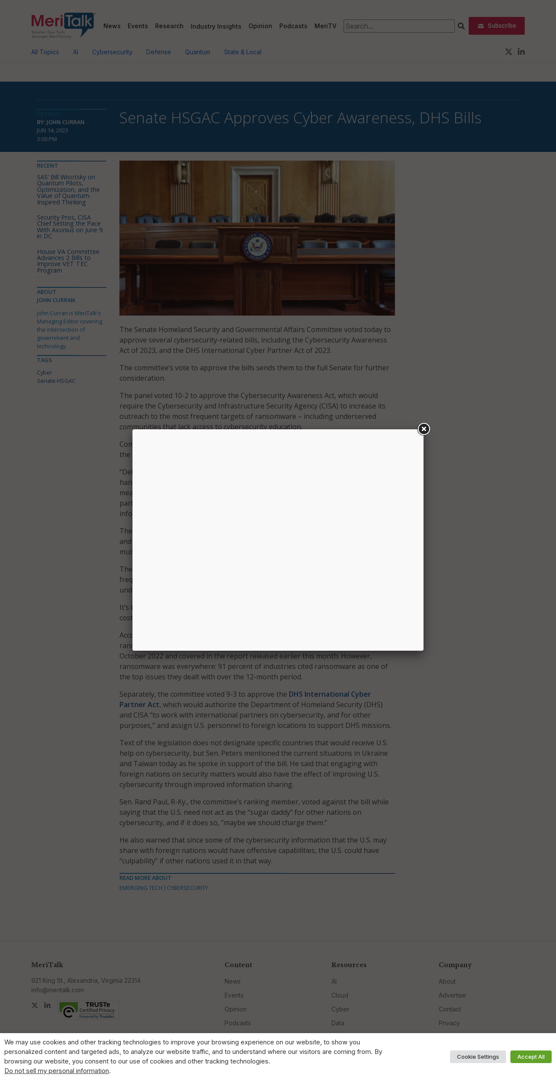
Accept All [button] (531, 1056)
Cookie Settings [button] (478, 1056)
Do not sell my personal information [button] (56, 1071)
